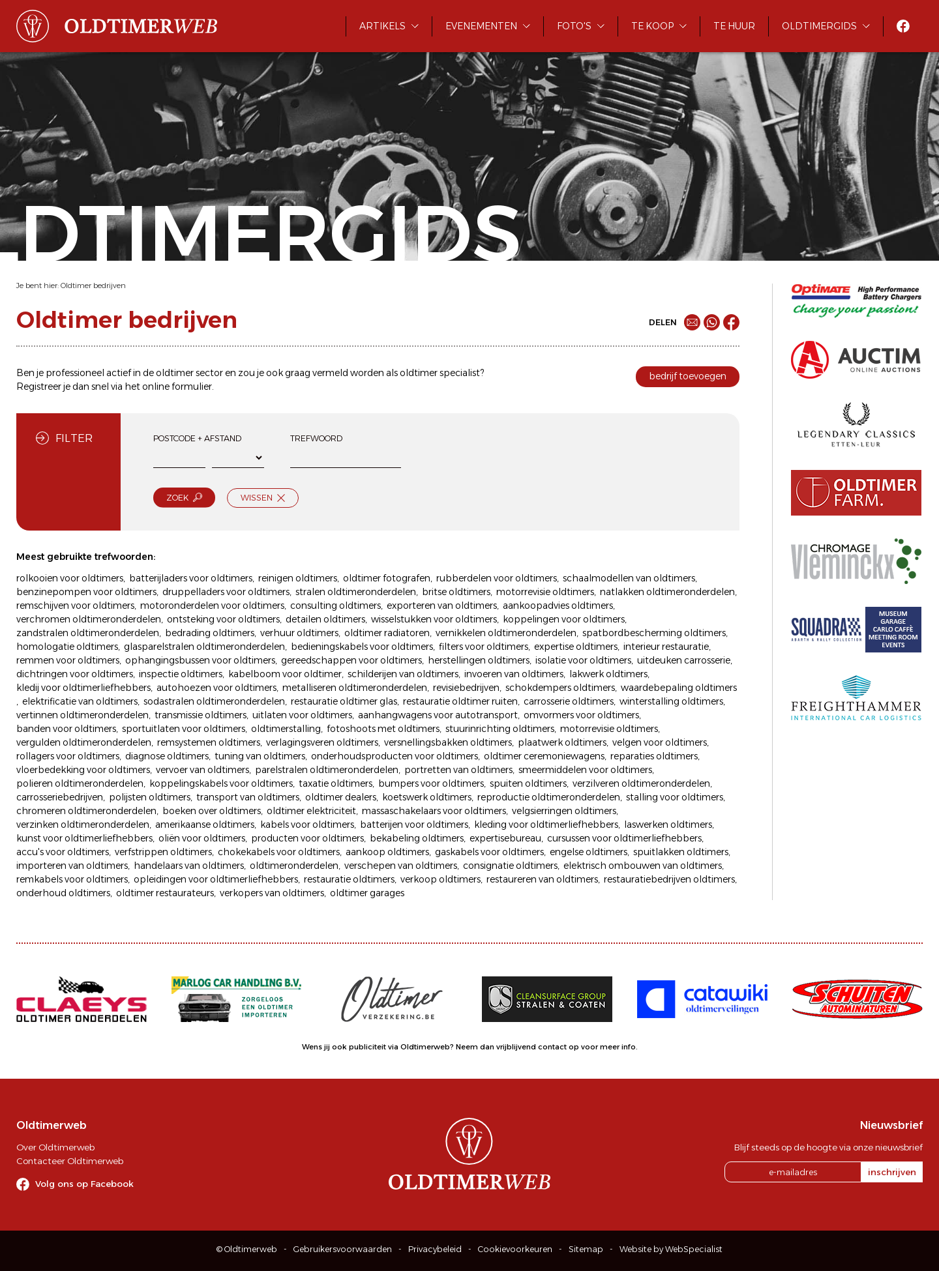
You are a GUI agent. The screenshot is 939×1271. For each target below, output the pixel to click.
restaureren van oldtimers (542, 879)
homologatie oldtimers (67, 646)
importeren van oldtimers (72, 865)
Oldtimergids (819, 26)
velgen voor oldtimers (659, 742)
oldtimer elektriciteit (311, 811)
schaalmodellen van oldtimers (629, 578)
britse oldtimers (456, 592)
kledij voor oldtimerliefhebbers (83, 688)
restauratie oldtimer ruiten (460, 701)
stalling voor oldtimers (674, 797)
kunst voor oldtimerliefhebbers (84, 838)
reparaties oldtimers (654, 756)
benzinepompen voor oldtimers (86, 592)
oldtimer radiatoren (387, 633)
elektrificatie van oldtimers (80, 701)
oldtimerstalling (286, 729)
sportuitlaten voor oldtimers (183, 729)
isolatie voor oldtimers (583, 660)
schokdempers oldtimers (560, 688)
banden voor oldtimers (66, 729)
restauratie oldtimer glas (344, 701)
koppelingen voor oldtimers (564, 619)
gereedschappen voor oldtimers (351, 660)
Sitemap (586, 1249)
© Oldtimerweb (246, 1249)
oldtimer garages (367, 893)
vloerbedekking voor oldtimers (83, 770)
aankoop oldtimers (387, 852)
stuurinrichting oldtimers (499, 729)
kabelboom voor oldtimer (285, 674)
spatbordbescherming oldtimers (654, 633)
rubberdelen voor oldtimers (496, 578)
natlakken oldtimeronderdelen (667, 592)
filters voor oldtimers (483, 646)
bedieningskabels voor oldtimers (362, 646)
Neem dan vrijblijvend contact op (517, 1046)
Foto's (574, 26)
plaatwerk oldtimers (562, 742)
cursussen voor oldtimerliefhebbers (624, 838)
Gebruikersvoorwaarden (342, 1249)
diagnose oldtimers (167, 756)
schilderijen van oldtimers (403, 674)
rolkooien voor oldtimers (69, 578)
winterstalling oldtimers (671, 701)
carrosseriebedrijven (59, 797)
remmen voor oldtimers (67, 660)
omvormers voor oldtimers (581, 715)
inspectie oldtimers (180, 674)
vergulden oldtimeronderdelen (83, 742)
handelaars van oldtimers (189, 865)
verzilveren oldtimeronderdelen (641, 783)
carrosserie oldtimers (569, 701)
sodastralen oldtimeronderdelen (214, 701)
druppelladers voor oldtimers (226, 592)
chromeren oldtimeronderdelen (86, 811)
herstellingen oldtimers (478, 660)
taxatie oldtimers (335, 783)
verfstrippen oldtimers (163, 852)
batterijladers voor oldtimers (190, 578)
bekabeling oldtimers (417, 838)
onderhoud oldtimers (63, 893)
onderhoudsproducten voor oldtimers (394, 756)
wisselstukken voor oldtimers (434, 619)
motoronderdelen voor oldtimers (212, 605)
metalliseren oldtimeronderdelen (354, 688)
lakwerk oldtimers (608, 674)
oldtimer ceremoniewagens (544, 756)
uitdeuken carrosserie (683, 660)
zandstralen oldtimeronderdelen (87, 633)
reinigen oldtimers (297, 578)
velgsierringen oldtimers (564, 811)
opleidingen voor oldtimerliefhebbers (216, 879)
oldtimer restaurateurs (165, 893)
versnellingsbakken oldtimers (448, 742)
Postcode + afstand (197, 438)
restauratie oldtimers (349, 879)
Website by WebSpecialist (671, 1249)
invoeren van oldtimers (513, 674)
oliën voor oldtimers (201, 838)
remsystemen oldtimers (208, 742)
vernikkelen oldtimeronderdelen (506, 633)
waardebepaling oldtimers (679, 688)
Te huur (734, 26)
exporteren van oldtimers (442, 605)
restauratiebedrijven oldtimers (669, 879)
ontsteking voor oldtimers (223, 619)
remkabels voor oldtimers (72, 879)
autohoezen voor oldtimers (216, 688)
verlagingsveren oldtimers (322, 742)
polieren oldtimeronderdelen (79, 783)
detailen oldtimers (325, 619)
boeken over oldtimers (211, 811)
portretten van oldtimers (458, 770)
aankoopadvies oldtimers (558, 605)
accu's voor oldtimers (62, 852)
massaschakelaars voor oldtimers (434, 811)
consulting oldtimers (335, 605)
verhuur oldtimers (299, 633)
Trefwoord (316, 438)
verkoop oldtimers (440, 879)
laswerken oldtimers (668, 824)
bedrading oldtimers (209, 633)
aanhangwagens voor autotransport (438, 715)
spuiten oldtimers (528, 783)
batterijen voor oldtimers (414, 824)
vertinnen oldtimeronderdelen (82, 715)
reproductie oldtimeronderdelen (548, 797)
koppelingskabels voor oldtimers (221, 783)
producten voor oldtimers (307, 838)
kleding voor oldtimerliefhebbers (546, 824)
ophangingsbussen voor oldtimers (200, 660)
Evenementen (481, 26)
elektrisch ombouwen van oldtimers (642, 865)
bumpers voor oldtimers (431, 783)
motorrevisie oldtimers (545, 592)
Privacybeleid (435, 1249)
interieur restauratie (666, 646)
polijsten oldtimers (149, 797)
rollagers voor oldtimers (67, 756)
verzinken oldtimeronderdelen (82, 824)
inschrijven (892, 1172)
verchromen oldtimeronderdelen (88, 619)
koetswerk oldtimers (426, 797)
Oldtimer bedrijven (93, 285)
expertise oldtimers (576, 646)
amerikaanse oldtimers (204, 824)
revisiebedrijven (466, 688)
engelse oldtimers (588, 852)
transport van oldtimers (247, 797)
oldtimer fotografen (386, 578)
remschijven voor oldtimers (75, 605)
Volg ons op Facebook (84, 1183)
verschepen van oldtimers (400, 865)
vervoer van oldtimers (202, 770)
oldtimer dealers (340, 797)
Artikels (382, 26)
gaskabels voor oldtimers (489, 852)
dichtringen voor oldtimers (74, 674)
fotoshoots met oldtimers (383, 729)
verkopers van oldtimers (272, 893)
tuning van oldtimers (260, 756)
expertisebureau (505, 838)
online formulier (177, 386)
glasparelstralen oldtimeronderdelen (204, 646)
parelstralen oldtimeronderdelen (326, 770)
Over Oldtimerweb (55, 1147)
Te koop (652, 26)
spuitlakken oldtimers (680, 852)
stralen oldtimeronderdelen (355, 592)
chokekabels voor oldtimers (279, 852)
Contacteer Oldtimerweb (69, 1161)
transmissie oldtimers (200, 715)
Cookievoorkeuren (515, 1249)
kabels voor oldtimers (307, 824)
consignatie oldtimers (510, 865)
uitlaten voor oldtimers (302, 715)
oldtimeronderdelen (294, 865)
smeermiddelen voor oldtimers (585, 770)
